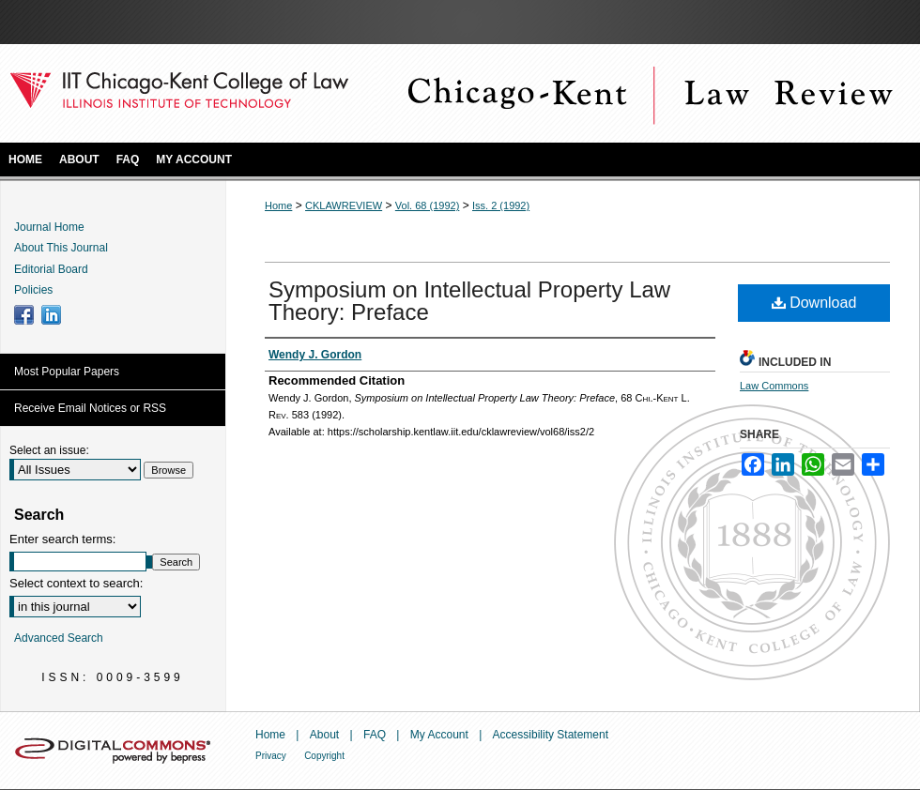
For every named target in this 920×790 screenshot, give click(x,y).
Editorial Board (51, 269)
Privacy (270, 756)
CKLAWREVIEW (343, 205)
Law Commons (774, 385)
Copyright (324, 756)
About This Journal (61, 247)
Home (278, 205)
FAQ (374, 734)
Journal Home (49, 227)
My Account (439, 734)
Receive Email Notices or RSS (90, 408)
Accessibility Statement (550, 734)
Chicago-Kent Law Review (648, 93)
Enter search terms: (62, 539)
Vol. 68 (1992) (427, 205)
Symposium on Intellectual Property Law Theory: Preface (469, 301)
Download (814, 303)
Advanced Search (58, 638)
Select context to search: (76, 583)
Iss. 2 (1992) (500, 205)
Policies (33, 289)
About (324, 734)
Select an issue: (49, 450)
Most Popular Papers (66, 371)
